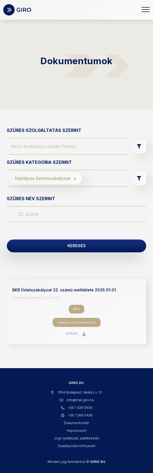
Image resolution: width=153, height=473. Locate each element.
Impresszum (77, 430)
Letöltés (76, 333)
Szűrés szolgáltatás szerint (44, 130)
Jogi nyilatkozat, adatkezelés (76, 438)
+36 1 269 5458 (76, 415)
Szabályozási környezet (76, 446)
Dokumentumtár (76, 423)
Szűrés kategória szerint (39, 162)
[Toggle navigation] (145, 10)
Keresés (76, 245)
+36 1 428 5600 (77, 408)
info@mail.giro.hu (76, 400)
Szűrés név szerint (31, 198)
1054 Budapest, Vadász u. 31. (76, 392)
